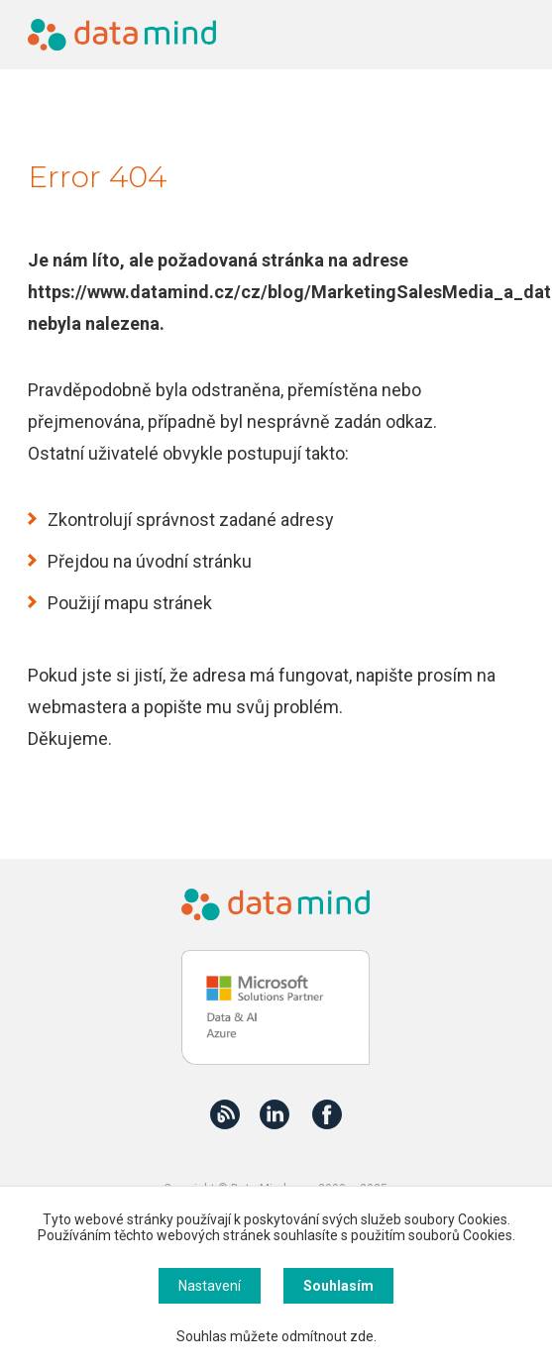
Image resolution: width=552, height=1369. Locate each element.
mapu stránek (158, 602)
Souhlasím (338, 1286)
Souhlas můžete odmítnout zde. (276, 1336)
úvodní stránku (194, 561)
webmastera (77, 706)
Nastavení (209, 1286)
